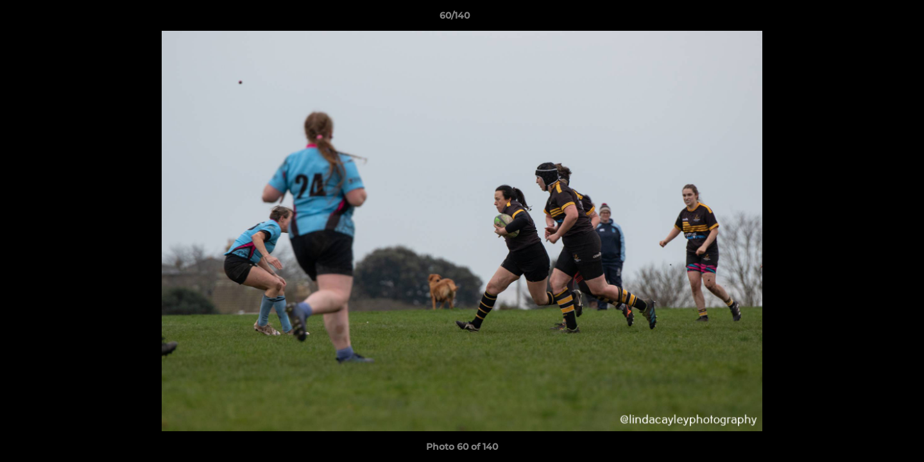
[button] (870, 18)
